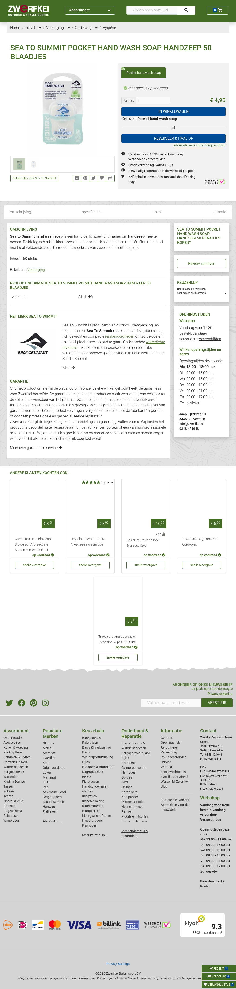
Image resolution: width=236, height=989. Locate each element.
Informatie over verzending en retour (199, 145)
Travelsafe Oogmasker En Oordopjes (200, 541)
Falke (46, 782)
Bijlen (86, 762)
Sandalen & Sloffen (17, 757)
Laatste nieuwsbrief (175, 800)
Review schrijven (201, 263)
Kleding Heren (13, 752)
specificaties (92, 212)
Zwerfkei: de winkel (174, 777)
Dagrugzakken (92, 772)
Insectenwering (93, 801)
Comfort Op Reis (15, 762)
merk (158, 212)
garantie (219, 212)
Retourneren (170, 747)
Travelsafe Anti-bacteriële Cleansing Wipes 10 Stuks (116, 639)
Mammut (49, 777)
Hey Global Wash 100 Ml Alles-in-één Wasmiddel (88, 541)
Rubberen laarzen (134, 821)
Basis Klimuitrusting (96, 747)
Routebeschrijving (174, 757)
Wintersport (11, 820)
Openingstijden (171, 742)
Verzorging (36, 270)
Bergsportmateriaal (135, 753)
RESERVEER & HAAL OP (173, 138)
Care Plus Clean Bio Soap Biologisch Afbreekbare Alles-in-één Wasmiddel (33, 544)
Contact (166, 738)
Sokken (8, 791)
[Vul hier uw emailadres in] (171, 702)
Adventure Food (54, 792)
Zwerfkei (49, 758)
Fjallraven (50, 811)
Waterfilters (11, 777)
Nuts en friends (132, 806)
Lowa (47, 772)
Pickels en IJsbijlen (134, 816)
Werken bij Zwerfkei (174, 781)
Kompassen (130, 797)
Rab (46, 787)
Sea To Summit (53, 802)
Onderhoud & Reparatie (134, 733)
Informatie (171, 731)
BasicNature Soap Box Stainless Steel (142, 543)
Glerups (48, 743)
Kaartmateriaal (93, 806)
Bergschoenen (13, 772)
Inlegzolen (89, 796)
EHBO (86, 777)
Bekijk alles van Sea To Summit (34, 178)
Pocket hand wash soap (141, 71)
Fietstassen (90, 781)
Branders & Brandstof (98, 767)
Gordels (127, 777)
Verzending (169, 752)
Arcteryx (49, 753)
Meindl (47, 748)
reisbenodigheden (120, 336)
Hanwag (49, 806)
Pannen (127, 811)
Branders (128, 763)
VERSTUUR (217, 703)
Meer (68, 368)
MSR (46, 763)
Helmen (126, 787)
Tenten (8, 796)
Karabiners (129, 792)
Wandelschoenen (15, 767)
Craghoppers (52, 797)
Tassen (8, 786)
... (38, 28)
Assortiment (90, 10)
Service (166, 762)
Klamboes (89, 825)
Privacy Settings (118, 964)
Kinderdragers (92, 820)
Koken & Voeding (15, 747)
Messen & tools (132, 802)
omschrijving (20, 212)
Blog (164, 786)
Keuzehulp (93, 731)
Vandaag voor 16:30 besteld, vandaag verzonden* (200, 333)
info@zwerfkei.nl (191, 424)
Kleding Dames (14, 781)
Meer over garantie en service (36, 448)
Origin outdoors (54, 767)
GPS (124, 782)
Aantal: (129, 100)
